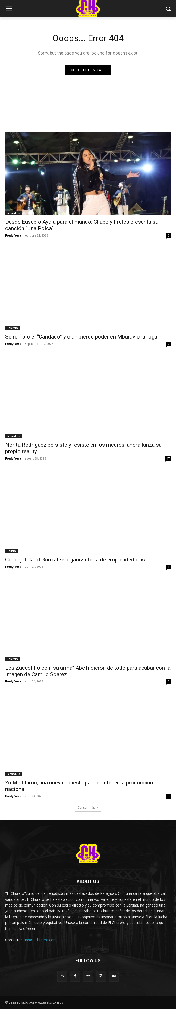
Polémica (13, 328)
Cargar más (88, 807)
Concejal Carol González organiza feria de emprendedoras (75, 560)
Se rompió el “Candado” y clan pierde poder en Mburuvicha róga (81, 337)
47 (168, 458)
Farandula (13, 213)
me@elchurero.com (40, 939)
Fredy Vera (13, 235)
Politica (12, 551)
